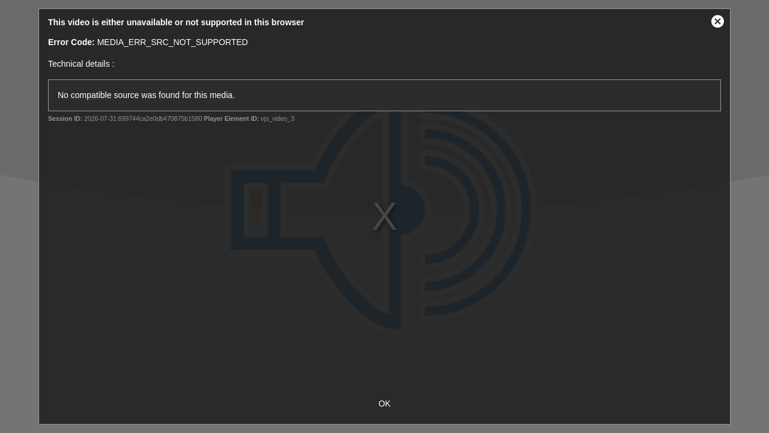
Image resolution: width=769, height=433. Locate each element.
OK (384, 403)
